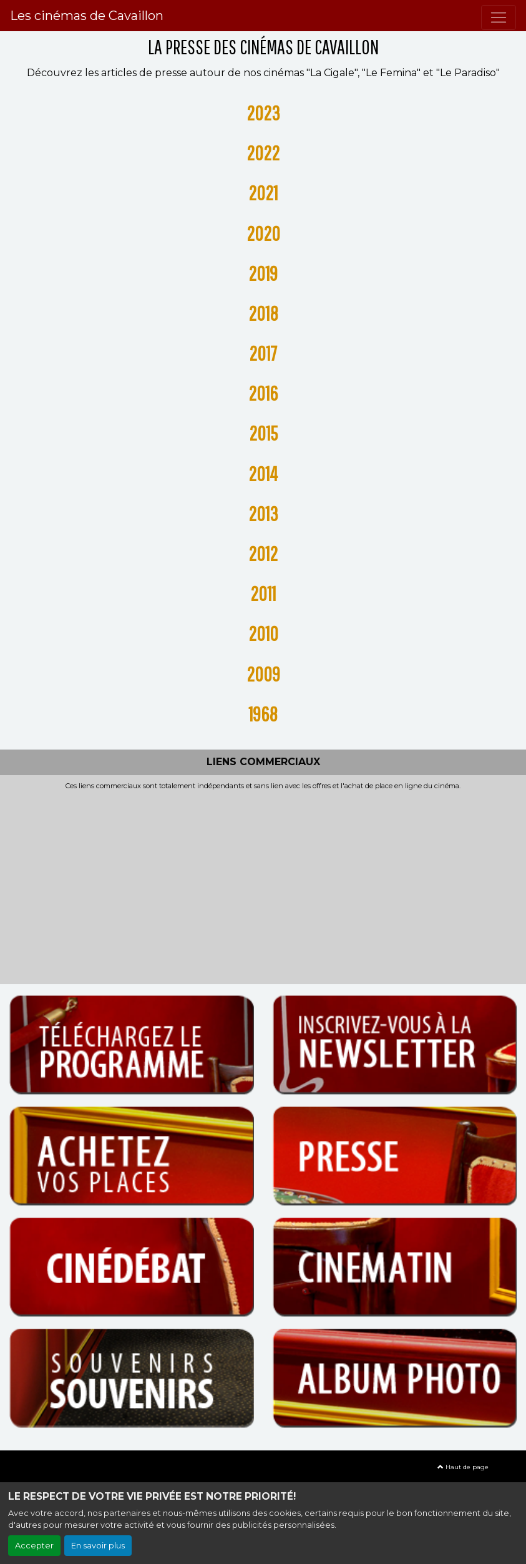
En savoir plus (98, 1545)
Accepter (34, 1545)
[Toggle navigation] (498, 17)
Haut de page (463, 1467)
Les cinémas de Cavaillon (86, 15)
